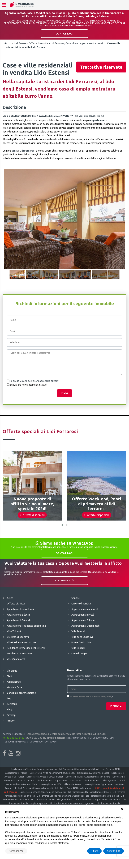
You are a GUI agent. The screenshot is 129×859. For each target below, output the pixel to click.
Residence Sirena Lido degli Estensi (26, 648)
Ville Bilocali (78, 648)
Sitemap (11, 715)
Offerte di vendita (81, 603)
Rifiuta (94, 850)
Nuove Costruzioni (81, 642)
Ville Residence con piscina (21, 642)
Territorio (12, 704)
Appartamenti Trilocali (19, 620)
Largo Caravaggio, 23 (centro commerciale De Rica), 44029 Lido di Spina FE (66, 734)
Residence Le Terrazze (19, 653)
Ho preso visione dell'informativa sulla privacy (34, 381)
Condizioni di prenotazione (21, 693)
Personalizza (16, 850)
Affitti (10, 598)
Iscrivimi (116, 706)
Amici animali (14, 681)
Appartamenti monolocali (20, 609)
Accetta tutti (113, 850)
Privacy (11, 720)
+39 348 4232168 (13, 737)
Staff (9, 676)
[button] (62, 525)
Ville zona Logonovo (18, 636)
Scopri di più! (64, 580)
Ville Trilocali (14, 631)
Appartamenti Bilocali (18, 614)
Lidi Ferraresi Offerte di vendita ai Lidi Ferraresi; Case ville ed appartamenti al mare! (59, 43)
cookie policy (12, 828)
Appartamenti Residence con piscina (26, 625)
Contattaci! (64, 33)
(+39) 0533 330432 (36, 737)
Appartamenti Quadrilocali (85, 625)
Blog (9, 709)
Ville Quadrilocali (16, 659)
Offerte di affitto (16, 603)
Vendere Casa (14, 687)
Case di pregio (79, 653)
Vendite (75, 598)
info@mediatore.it (57, 737)
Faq (9, 698)
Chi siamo (12, 670)
